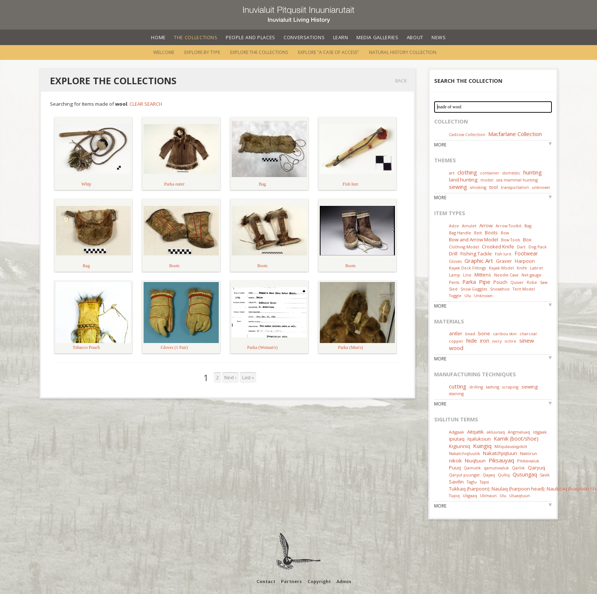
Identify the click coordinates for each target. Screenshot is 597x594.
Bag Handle (460, 232)
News (439, 37)
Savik (545, 475)
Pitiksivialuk (528, 461)
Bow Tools (510, 239)
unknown (541, 187)
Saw (543, 282)
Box (527, 239)
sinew (526, 340)
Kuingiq (482, 445)
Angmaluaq (519, 432)
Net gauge (531, 275)
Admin (343, 581)
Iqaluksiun (479, 438)
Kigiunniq (459, 446)
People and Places (250, 37)
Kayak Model (501, 268)
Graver (504, 261)
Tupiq (454, 495)
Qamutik (472, 468)
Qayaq (489, 475)
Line (467, 275)
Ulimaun (488, 495)
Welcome (163, 52)
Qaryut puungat (464, 475)
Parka (469, 281)
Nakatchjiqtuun (500, 453)
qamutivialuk (496, 468)
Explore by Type (202, 52)
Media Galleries (377, 37)
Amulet (469, 225)
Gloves (455, 261)
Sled (453, 289)
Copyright (319, 581)
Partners (291, 581)
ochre (510, 341)
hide (471, 340)
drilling (476, 387)
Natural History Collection (402, 52)
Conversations (304, 37)
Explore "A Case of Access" (328, 52)
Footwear (526, 253)
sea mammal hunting (517, 180)
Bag (527, 225)
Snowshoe (500, 289)
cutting (457, 386)
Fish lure (503, 254)
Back (401, 81)
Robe (532, 282)
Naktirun (528, 453)
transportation (515, 187)
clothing (467, 172)
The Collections (196, 37)
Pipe (484, 281)
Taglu (472, 482)
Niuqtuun (475, 460)
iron (484, 340)
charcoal (528, 333)
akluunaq (496, 432)
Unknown (483, 295)
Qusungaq (525, 474)
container (489, 173)
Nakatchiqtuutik (464, 453)
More (440, 145)
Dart (521, 247)
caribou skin (505, 333)
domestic (511, 173)
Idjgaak (540, 432)
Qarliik (518, 468)
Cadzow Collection (467, 134)
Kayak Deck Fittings (467, 268)
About (415, 37)
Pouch (500, 282)
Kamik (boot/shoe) (516, 438)
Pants (454, 282)
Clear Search (146, 104)
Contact (265, 581)
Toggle (455, 295)
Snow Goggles (473, 289)
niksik (455, 460)
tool (493, 187)
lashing (492, 387)
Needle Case (506, 275)
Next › (230, 377)
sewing (458, 186)
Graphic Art (478, 260)
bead (470, 333)
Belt (478, 232)
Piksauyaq (501, 460)
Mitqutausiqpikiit (510, 446)
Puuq (455, 467)
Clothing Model (464, 247)
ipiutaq (456, 438)
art (452, 173)
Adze (454, 225)
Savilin (456, 481)
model (486, 180)
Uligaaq (470, 495)
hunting (532, 172)
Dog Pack (538, 247)
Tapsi (484, 482)
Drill (453, 253)
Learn (340, 37)
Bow (505, 232)
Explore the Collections (259, 52)
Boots (491, 232)
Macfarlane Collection (515, 134)
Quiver (517, 282)
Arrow (486, 225)
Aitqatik (475, 431)
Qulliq (504, 475)
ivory (497, 341)
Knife (522, 268)
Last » (248, 377)
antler (455, 333)
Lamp (454, 275)
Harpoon (525, 261)
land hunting (463, 179)
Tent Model (524, 289)
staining (456, 393)
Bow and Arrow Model (473, 239)
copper (456, 341)
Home (158, 37)
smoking (478, 187)
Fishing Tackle (476, 253)
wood (456, 348)
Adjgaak (456, 432)
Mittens (482, 274)
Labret (536, 268)
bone (484, 333)
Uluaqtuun (519, 495)
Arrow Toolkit (508, 225)
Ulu (467, 295)
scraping (510, 387)
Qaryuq (536, 467)
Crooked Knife (498, 246)
